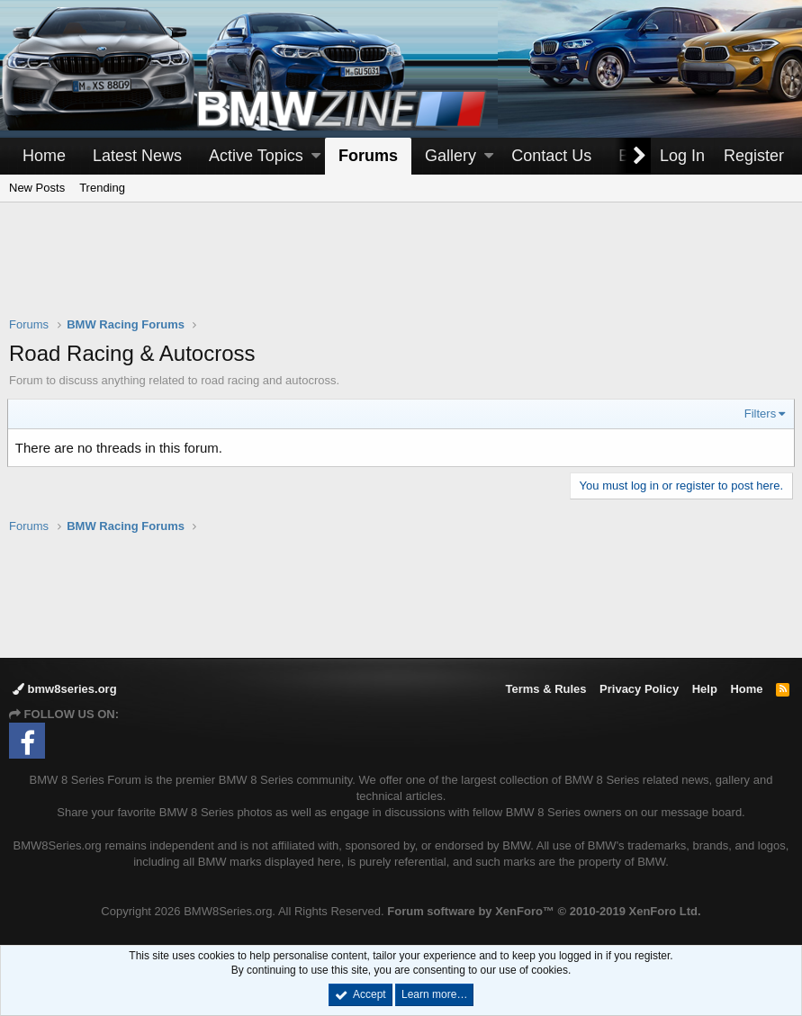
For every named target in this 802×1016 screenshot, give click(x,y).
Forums (368, 156)
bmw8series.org (65, 689)
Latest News (137, 156)
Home (44, 156)
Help (704, 689)
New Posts (37, 187)
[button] (316, 156)
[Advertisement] (401, 270)
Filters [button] (758, 413)
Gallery (450, 156)
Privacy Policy (639, 689)
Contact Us (551, 156)
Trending (102, 187)
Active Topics (256, 156)
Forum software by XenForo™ (543, 911)
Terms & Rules (545, 689)
